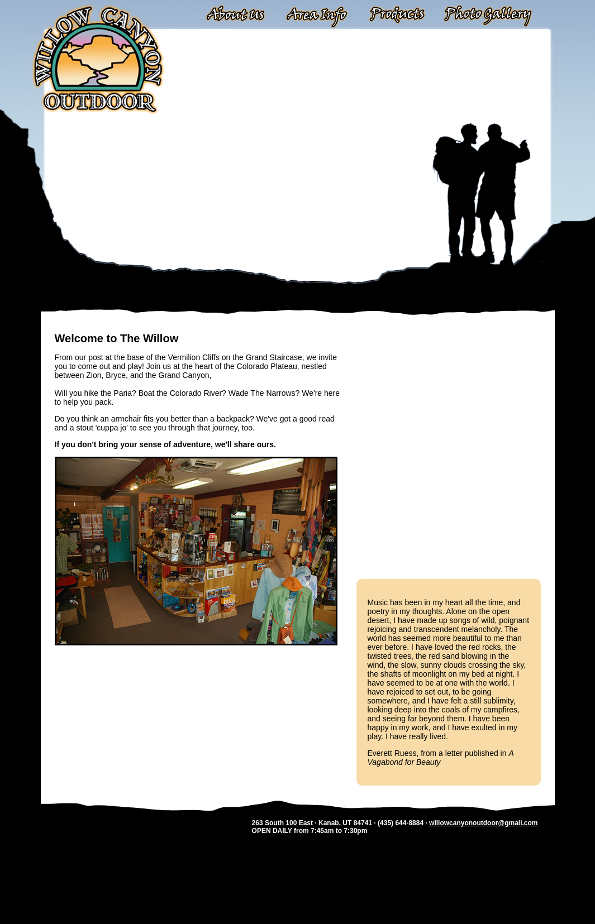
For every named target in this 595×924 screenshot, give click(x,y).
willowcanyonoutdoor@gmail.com (483, 823)
